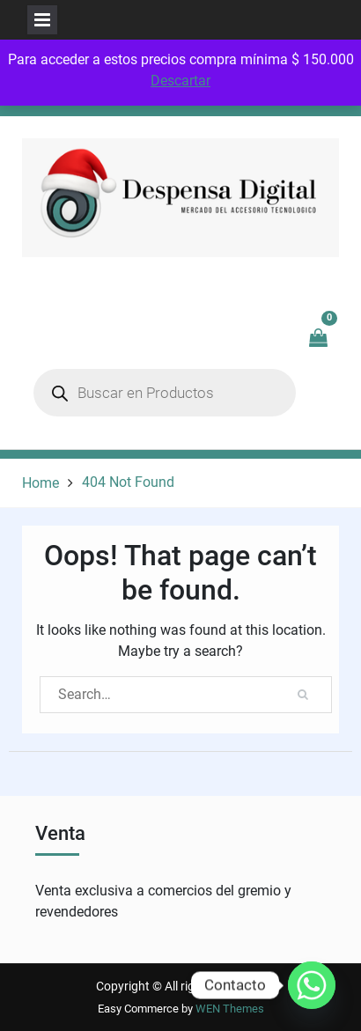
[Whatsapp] (311, 985)
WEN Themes (229, 1008)
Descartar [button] (180, 80)
